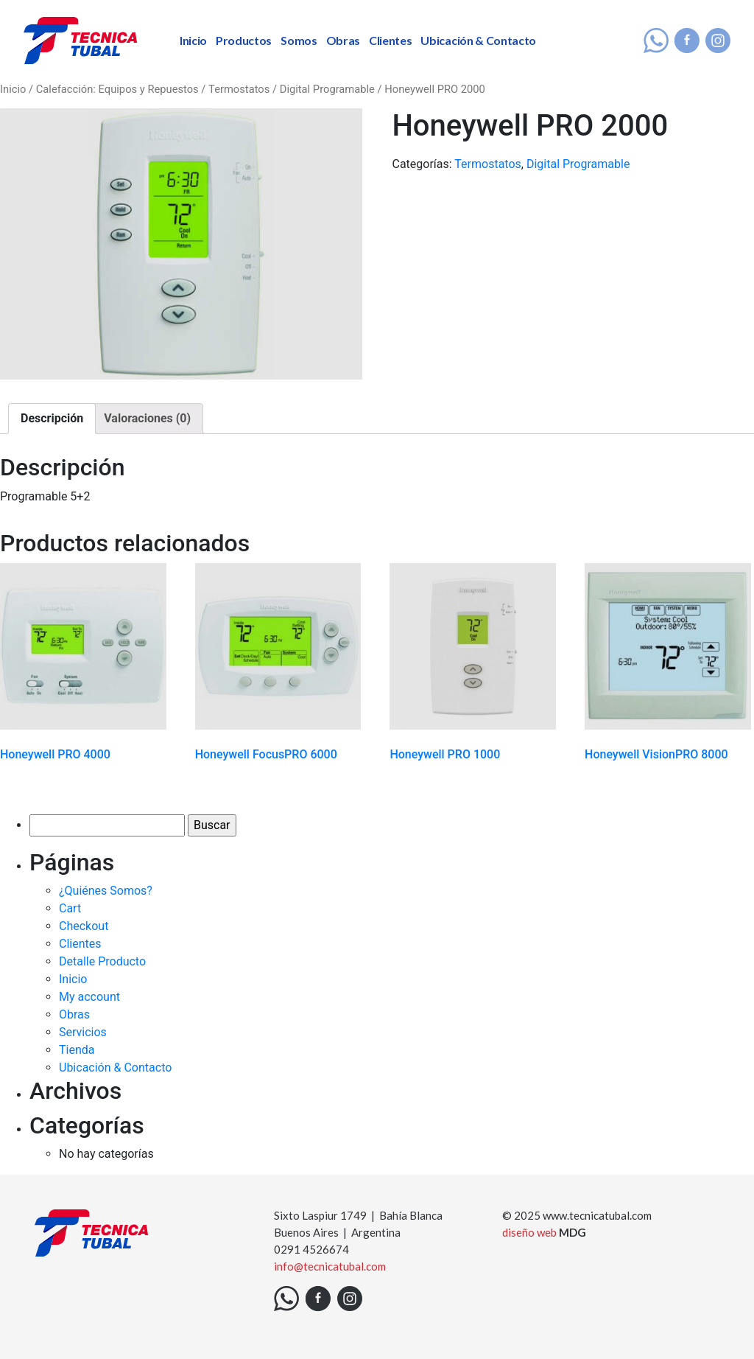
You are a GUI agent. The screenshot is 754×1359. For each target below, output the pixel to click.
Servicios (83, 1032)
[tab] (52, 418)
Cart (70, 908)
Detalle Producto (102, 961)
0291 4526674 (311, 1249)
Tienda (76, 1050)
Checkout (83, 926)
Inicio (193, 40)
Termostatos (238, 89)
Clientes (390, 40)
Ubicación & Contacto (478, 40)
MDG (572, 1232)
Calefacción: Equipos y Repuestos (117, 89)
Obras (343, 40)
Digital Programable (327, 89)
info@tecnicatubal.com (330, 1266)
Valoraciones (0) (147, 418)
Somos (299, 40)
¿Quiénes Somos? (105, 891)
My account (89, 997)
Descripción (52, 418)
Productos (244, 40)
